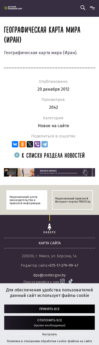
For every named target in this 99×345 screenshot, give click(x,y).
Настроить (49, 334)
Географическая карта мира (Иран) (40, 52)
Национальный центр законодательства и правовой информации (25, 200)
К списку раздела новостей (49, 156)
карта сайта (50, 243)
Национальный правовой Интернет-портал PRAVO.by (73, 200)
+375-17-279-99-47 (63, 265)
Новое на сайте (53, 125)
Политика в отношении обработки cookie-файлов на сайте (49, 341)
